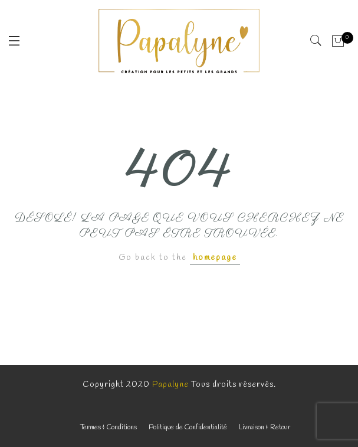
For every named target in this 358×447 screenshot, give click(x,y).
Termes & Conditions (108, 427)
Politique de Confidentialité (188, 427)
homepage (215, 257)
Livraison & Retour (264, 427)
